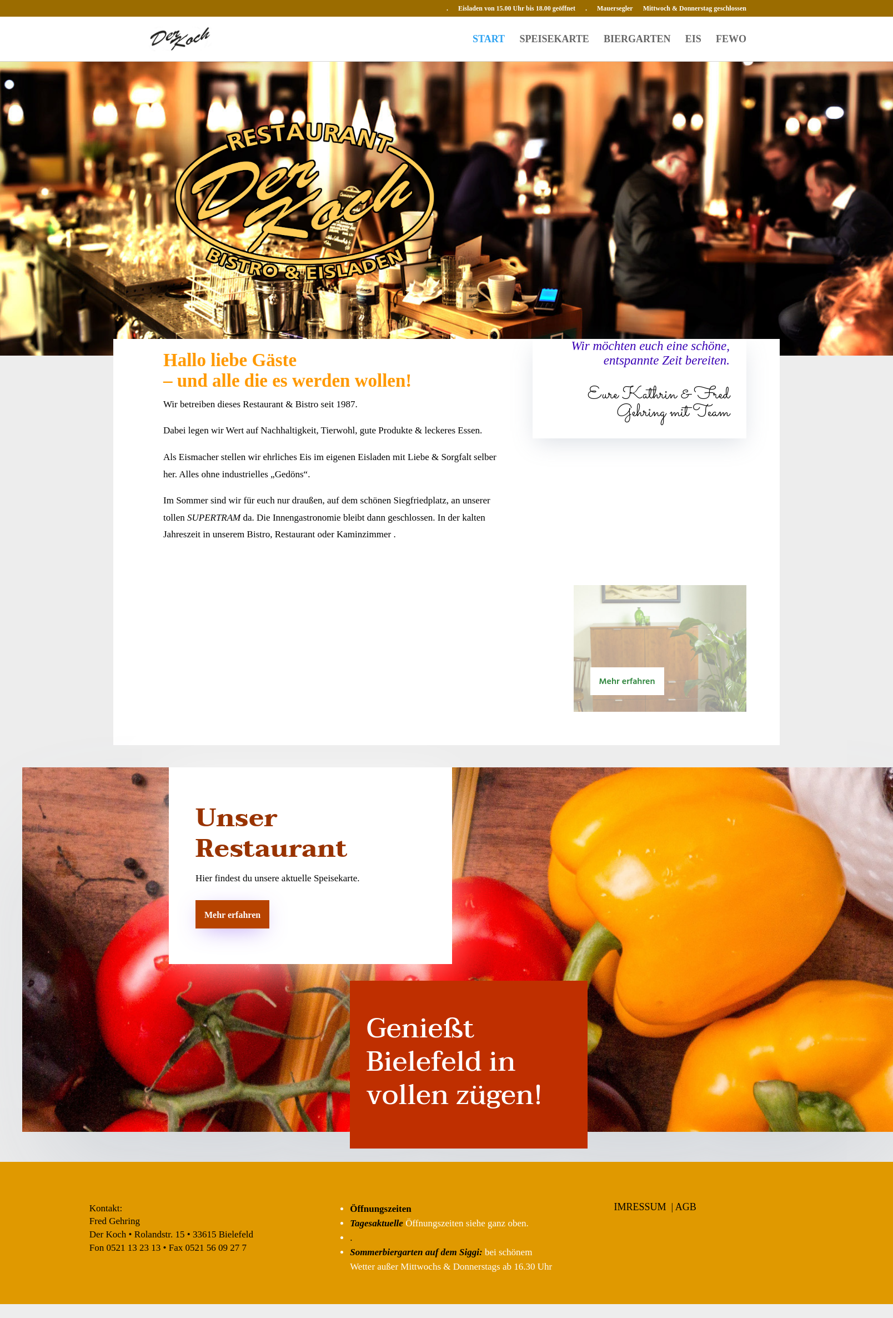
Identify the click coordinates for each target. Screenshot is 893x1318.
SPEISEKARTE (554, 39)
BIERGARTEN (637, 39)
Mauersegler (615, 8)
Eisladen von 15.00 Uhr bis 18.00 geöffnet (516, 8)
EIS (693, 39)
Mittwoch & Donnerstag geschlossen (694, 8)
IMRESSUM (640, 1206)
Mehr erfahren (627, 682)
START (489, 39)
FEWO (731, 39)
